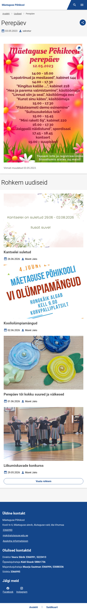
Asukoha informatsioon (15, 541)
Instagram (21, 589)
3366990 (7, 530)
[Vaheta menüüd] (82, 5)
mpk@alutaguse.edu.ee (15, 535)
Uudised (18, 13)
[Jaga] (83, 22)
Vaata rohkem (43, 481)
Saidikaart (52, 607)
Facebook (8, 589)
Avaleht (6, 13)
